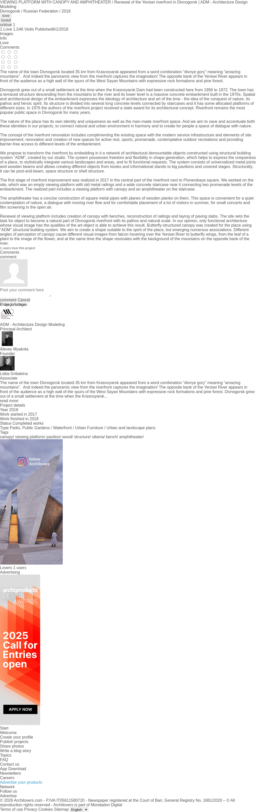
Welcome (8, 733)
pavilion (53, 437)
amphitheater (131, 437)
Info (3, 38)
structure (82, 437)
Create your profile (16, 737)
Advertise (8, 796)
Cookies (45, 809)
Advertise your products (21, 782)
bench (111, 437)
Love (4, 43)
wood (67, 437)
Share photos (12, 746)
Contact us (9, 764)
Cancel (24, 300)
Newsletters (10, 773)
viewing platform (29, 437)
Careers (7, 778)
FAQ (4, 760)
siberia (98, 437)
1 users (19, 568)
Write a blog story (15, 751)
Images (6, 34)
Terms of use (11, 809)
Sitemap (61, 809)
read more (9, 401)
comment (8, 300)
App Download (13, 769)
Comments (9, 47)
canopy (6, 437)
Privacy (30, 809)
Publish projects (14, 742)
